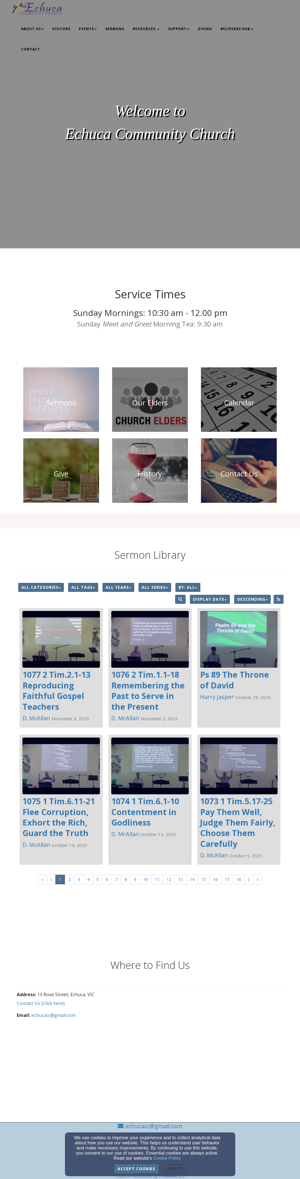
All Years (118, 587)
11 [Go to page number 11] (157, 879)
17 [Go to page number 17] (227, 879)
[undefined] (61, 402)
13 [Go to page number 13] (180, 879)
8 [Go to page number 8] (126, 879)
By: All (188, 587)
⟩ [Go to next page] (248, 879)
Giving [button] (205, 28)
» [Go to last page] (258, 879)
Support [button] (178, 28)
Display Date (210, 599)
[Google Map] (217, 1034)
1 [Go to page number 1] (60, 879)
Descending (252, 599)
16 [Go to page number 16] (215, 879)
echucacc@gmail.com (53, 1015)
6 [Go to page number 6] (107, 879)
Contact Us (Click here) (41, 1003)
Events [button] (88, 28)
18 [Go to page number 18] (238, 879)
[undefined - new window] (61, 473)
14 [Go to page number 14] (192, 879)
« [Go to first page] (42, 879)
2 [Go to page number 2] (69, 879)
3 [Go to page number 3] (79, 879)
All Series (155, 587)
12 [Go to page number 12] (169, 879)
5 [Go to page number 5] (97, 879)
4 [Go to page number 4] (88, 879)
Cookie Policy (167, 1158)
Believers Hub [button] (237, 28)
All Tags (83, 587)
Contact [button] (30, 49)
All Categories (41, 587)
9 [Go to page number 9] (135, 879)
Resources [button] (146, 28)
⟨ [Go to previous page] (51, 879)
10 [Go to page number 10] (145, 879)
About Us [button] (32, 28)
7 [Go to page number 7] (116, 879)
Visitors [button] (61, 28)
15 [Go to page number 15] (204, 879)
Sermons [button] (114, 28)
